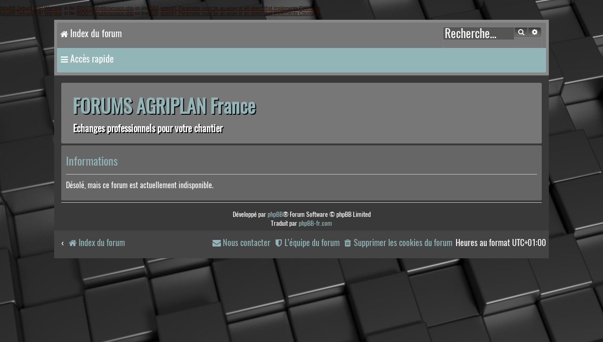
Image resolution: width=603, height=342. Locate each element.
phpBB (275, 214)
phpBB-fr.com (315, 223)
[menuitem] (397, 243)
